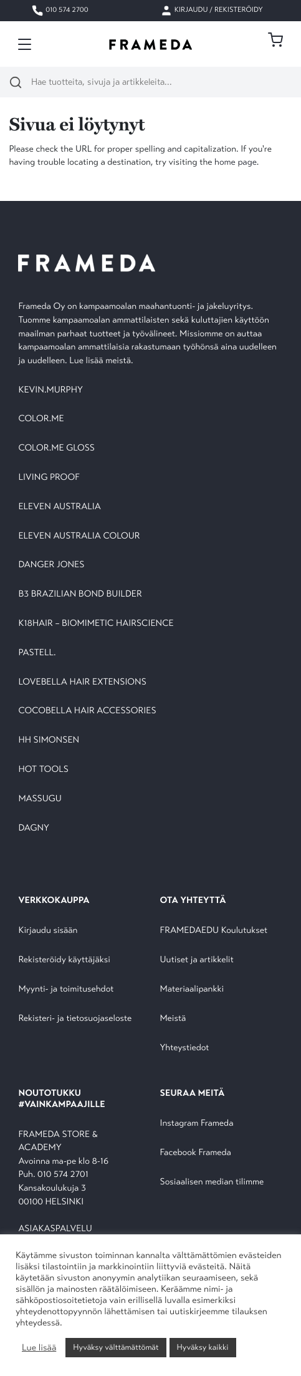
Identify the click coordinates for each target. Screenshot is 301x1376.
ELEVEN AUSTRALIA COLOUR (79, 536)
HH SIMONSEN (48, 740)
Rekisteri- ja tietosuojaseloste (74, 1018)
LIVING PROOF (48, 477)
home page (235, 162)
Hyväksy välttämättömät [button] (115, 1347)
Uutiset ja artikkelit (197, 960)
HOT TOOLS (43, 769)
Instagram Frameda (197, 1123)
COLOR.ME (41, 419)
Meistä (173, 1018)
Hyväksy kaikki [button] (203, 1347)
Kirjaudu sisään (47, 930)
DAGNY (33, 828)
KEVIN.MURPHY (51, 390)
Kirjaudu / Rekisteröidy (211, 10)
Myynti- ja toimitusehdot (65, 989)
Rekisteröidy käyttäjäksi (64, 960)
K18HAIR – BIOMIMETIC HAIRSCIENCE (95, 623)
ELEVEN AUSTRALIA (59, 507)
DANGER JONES (51, 565)
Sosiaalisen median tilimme (212, 1182)
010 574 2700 (59, 10)
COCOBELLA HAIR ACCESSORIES (87, 711)
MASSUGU (39, 799)
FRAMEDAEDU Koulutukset (214, 930)
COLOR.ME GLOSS (56, 448)
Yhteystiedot (184, 1048)
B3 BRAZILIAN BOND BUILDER (79, 594)
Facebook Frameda (195, 1153)
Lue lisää (39, 1348)
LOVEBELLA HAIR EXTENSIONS (82, 682)
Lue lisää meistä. (102, 361)
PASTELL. (36, 653)
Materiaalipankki (192, 989)
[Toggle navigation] (24, 44)
